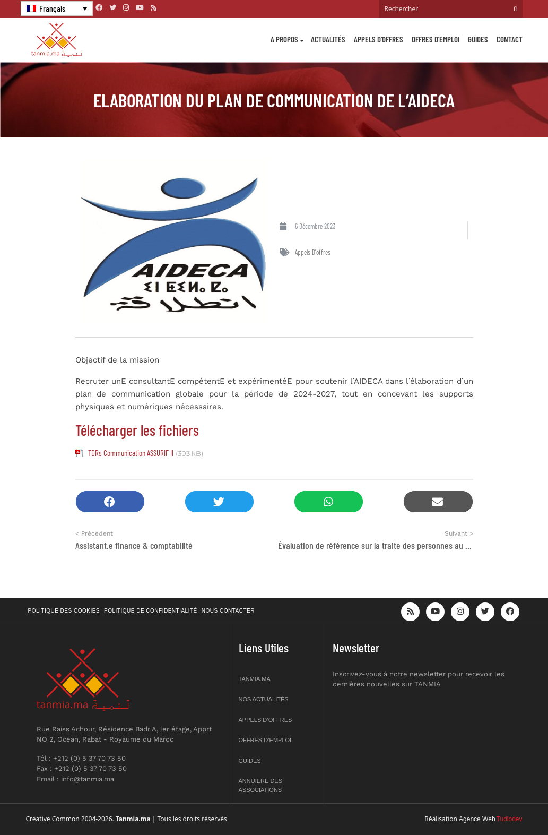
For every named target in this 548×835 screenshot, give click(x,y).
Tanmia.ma (255, 679)
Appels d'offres (312, 252)
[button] (110, 501)
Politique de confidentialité (150, 611)
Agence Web (477, 819)
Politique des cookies (64, 611)
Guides (478, 39)
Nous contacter (228, 611)
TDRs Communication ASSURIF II (130, 453)
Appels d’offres (378, 39)
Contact (510, 39)
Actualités (328, 39)
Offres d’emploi (435, 39)
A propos (284, 39)
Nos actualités (264, 699)
